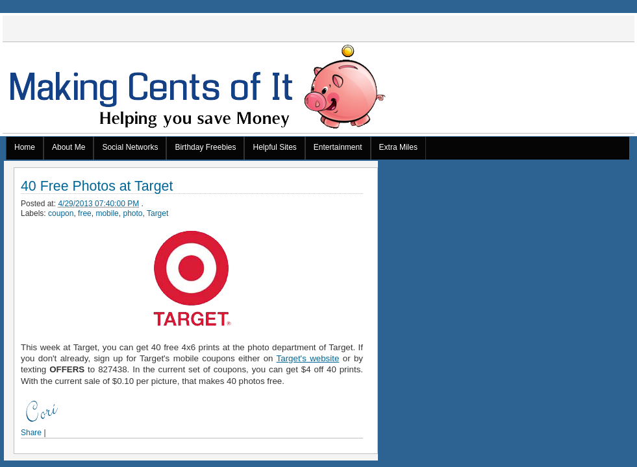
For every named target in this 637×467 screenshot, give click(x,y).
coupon (60, 213)
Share (31, 432)
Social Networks (130, 147)
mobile (106, 213)
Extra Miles (398, 147)
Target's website (308, 358)
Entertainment (338, 147)
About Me (68, 147)
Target (157, 213)
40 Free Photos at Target (97, 186)
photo (132, 213)
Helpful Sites (274, 147)
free (85, 213)
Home (24, 147)
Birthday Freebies (205, 147)
